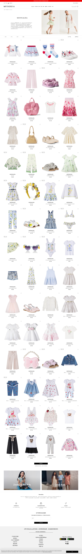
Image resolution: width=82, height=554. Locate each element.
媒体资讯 (41, 541)
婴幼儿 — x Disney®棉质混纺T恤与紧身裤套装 (69, 400)
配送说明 (15, 543)
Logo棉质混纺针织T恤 (69, 260)
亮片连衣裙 (69, 147)
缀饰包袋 (31, 372)
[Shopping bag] (77, 6)
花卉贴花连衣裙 (31, 344)
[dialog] (41, 551)
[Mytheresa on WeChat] (66, 543)
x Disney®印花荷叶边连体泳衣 (50, 260)
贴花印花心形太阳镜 (31, 260)
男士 (6, 3)
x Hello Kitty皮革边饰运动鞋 (69, 63)
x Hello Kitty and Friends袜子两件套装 (50, 63)
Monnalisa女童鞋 (36, 497)
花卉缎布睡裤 (31, 175)
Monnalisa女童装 (30, 497)
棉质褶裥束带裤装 (13, 372)
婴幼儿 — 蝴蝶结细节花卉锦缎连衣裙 (69, 316)
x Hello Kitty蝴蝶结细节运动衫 (12, 63)
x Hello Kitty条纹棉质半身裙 (31, 63)
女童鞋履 (51, 497)
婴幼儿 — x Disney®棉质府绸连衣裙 (50, 400)
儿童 (8, 3)
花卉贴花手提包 (31, 119)
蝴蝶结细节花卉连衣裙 (69, 288)
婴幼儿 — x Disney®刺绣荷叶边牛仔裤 (12, 400)
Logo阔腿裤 (31, 91)
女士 (4, 3)
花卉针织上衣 (50, 119)
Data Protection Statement (47, 551)
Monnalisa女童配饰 (42, 497)
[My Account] (74, 6)
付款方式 (15, 541)
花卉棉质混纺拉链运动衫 (12, 91)
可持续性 (41, 539)
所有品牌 (7, 9)
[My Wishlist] (75, 6)
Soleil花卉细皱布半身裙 (69, 119)
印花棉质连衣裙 (31, 288)
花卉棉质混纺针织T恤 (69, 344)
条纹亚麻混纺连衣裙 (50, 288)
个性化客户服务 (15, 536)
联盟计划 (41, 546)
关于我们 (41, 535)
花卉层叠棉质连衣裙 (12, 119)
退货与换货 (15, 545)
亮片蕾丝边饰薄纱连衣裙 (12, 316)
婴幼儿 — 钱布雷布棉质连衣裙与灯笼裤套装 (31, 400)
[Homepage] (9, 6)
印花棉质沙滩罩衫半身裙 (12, 260)
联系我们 (15, 538)
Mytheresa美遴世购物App (41, 537)
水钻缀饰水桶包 (31, 147)
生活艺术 (10, 3)
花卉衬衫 (12, 175)
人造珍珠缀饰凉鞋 (50, 91)
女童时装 (48, 497)
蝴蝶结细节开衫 (50, 316)
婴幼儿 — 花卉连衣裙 (50, 344)
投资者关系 (41, 544)
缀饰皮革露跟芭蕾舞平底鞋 (31, 316)
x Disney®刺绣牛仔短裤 (12, 288)
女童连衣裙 (55, 497)
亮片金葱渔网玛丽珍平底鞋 (50, 147)
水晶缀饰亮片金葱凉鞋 (50, 175)
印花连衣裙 (12, 147)
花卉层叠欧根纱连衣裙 (69, 175)
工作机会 (41, 542)
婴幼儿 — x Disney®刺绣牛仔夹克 (69, 372)
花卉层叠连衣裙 (69, 91)
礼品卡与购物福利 (15, 540)
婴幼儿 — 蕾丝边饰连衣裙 (12, 344)
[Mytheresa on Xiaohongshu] (67, 544)
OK (72, 551)
